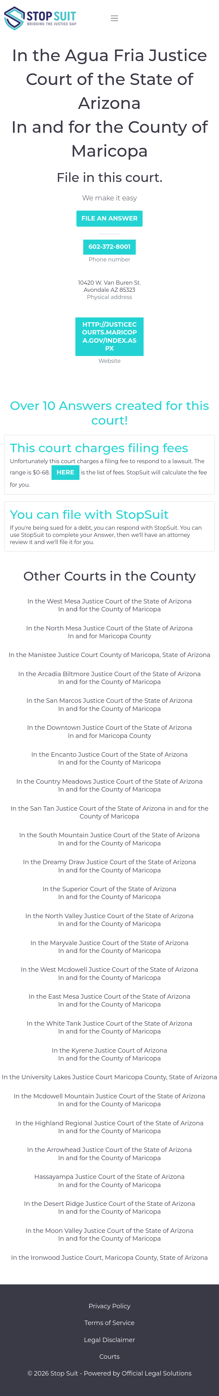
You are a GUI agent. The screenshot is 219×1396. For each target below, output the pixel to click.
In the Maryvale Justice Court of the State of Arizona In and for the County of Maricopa (109, 947)
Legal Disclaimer (109, 1340)
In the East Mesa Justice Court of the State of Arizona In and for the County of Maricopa (109, 1000)
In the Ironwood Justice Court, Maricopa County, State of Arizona (109, 1258)
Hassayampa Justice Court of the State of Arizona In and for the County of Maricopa (109, 1180)
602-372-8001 (109, 247)
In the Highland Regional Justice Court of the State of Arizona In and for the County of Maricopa (109, 1127)
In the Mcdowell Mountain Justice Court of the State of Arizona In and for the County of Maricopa (109, 1100)
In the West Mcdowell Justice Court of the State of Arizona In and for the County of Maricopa (110, 973)
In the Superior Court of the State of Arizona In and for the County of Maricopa (109, 893)
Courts (109, 1357)
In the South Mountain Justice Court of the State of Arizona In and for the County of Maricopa (109, 839)
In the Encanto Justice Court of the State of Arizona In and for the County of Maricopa (109, 758)
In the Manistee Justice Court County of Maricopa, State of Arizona (109, 655)
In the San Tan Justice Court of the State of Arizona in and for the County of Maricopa (109, 812)
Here (65, 472)
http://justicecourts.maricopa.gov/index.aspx (109, 336)
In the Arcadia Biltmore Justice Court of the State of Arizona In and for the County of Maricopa (109, 678)
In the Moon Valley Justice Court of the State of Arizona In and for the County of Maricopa (109, 1234)
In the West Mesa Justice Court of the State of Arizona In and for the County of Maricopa (109, 605)
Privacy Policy (109, 1306)
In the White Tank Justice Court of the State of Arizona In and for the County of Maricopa (109, 1027)
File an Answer (110, 218)
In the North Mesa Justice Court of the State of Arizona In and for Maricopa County (109, 632)
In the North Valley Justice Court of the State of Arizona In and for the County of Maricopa (109, 920)
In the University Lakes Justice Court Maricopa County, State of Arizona (109, 1077)
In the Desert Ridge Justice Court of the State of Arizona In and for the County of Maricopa (109, 1207)
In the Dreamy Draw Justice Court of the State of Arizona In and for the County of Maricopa (109, 866)
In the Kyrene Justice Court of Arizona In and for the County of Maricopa (109, 1054)
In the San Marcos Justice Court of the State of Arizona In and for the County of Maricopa (110, 704)
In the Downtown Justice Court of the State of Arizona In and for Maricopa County (109, 731)
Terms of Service (110, 1323)
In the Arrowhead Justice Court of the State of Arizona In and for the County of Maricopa (109, 1154)
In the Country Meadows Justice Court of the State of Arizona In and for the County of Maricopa (109, 785)
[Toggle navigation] (114, 18)
